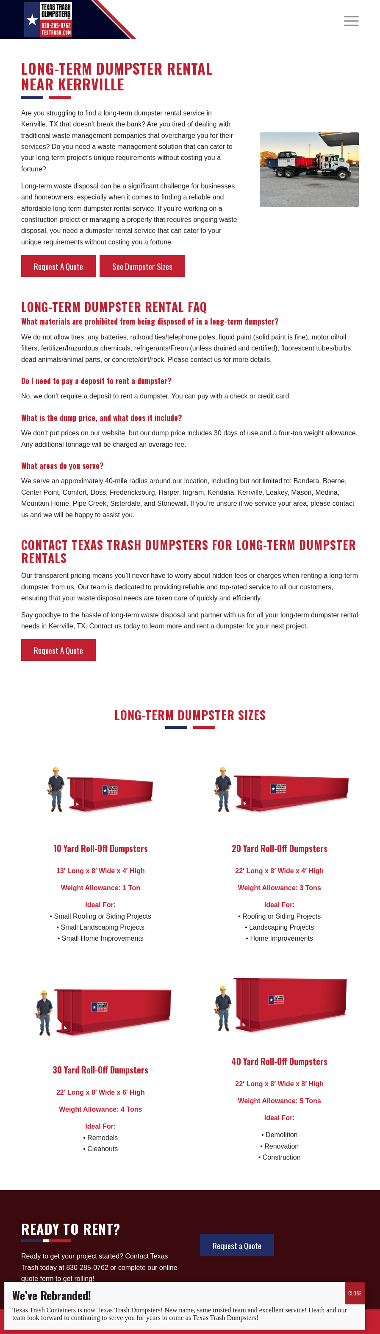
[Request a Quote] (237, 1245)
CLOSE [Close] (354, 1293)
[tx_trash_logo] (48, 19)
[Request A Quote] (58, 266)
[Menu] (347, 19)
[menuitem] (347, 19)
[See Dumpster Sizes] (142, 266)
